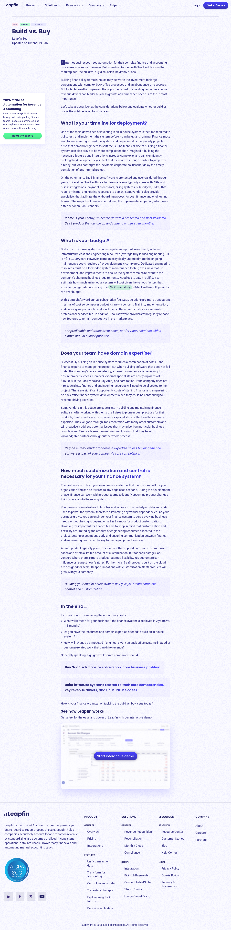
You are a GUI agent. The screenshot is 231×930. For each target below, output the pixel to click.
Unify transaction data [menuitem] (98, 863)
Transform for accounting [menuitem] (96, 874)
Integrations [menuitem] (95, 845)
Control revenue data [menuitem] (101, 883)
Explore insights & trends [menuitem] (98, 899)
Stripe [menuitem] (125, 862)
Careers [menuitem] (200, 832)
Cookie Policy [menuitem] (170, 875)
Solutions (51, 5)
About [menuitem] (199, 825)
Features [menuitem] (89, 855)
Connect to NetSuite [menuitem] (137, 882)
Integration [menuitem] (131, 868)
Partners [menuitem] (201, 839)
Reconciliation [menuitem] (133, 838)
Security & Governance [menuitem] (169, 884)
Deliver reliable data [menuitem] (100, 908)
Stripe (113, 5)
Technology (38, 24)
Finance (24, 24)
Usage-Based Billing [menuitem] (137, 896)
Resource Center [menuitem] (172, 831)
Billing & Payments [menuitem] (136, 875)
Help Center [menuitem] (169, 852)
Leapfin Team (21, 38)
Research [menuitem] (164, 825)
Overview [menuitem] (93, 831)
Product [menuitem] (90, 817)
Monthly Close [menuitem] (133, 845)
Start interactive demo (115, 756)
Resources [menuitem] (166, 817)
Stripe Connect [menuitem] (134, 889)
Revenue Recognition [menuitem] (138, 831)
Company (94, 5)
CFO (15, 24)
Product (31, 5)
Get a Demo (216, 5)
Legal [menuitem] (162, 862)
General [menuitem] (89, 825)
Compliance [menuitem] (132, 852)
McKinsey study (120, 287)
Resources (73, 5)
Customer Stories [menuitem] (172, 838)
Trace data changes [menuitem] (100, 890)
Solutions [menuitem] (128, 817)
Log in (197, 5)
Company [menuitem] (202, 817)
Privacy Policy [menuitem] (170, 868)
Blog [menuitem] (164, 845)
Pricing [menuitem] (91, 838)
